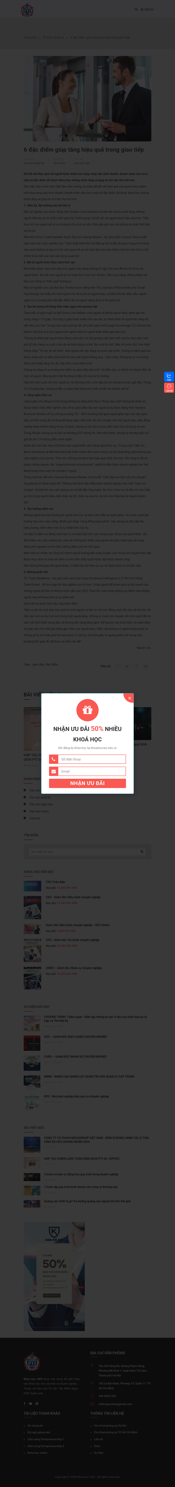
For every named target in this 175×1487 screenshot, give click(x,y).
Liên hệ (169, 391)
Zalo (169, 380)
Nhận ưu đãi (87, 783)
